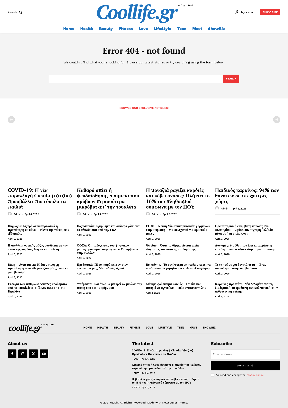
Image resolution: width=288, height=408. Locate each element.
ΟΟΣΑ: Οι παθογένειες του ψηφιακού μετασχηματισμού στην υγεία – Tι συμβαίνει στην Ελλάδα (107, 249)
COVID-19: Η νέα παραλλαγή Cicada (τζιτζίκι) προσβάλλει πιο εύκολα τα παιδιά (40, 198)
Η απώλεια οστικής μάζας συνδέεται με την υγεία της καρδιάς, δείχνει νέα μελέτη (38, 247)
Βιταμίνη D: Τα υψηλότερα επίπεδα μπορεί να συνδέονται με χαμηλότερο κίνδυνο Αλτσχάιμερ (178, 266)
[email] (245, 354)
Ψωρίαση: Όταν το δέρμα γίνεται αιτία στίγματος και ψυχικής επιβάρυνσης (172, 247)
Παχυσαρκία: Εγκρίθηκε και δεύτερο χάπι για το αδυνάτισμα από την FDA (108, 228)
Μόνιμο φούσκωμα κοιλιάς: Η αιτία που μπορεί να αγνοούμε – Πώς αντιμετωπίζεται (176, 286)
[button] (16, 12)
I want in (245, 365)
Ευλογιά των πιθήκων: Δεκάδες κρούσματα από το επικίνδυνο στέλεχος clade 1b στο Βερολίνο (37, 287)
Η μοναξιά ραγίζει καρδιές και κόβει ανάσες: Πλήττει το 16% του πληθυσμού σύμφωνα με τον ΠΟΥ (178, 198)
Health (136, 358)
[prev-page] (11, 119)
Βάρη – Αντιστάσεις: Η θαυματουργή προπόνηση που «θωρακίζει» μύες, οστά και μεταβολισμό (38, 268)
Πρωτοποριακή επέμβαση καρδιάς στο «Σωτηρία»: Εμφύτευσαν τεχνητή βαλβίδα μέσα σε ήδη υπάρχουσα (244, 229)
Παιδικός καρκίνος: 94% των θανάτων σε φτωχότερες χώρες (247, 195)
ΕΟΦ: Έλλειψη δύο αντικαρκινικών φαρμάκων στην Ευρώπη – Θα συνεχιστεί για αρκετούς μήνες (178, 229)
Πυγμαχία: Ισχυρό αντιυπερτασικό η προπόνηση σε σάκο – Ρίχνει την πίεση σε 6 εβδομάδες (38, 229)
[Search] (231, 79)
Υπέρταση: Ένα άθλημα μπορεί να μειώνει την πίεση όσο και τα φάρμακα (109, 286)
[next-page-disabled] (276, 119)
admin (17, 214)
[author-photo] (10, 214)
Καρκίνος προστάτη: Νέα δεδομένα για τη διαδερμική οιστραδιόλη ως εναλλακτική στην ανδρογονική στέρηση (246, 287)
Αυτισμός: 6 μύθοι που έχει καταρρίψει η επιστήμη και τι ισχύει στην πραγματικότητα (246, 247)
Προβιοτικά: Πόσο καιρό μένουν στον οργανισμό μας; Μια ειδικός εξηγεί (102, 266)
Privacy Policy (254, 374)
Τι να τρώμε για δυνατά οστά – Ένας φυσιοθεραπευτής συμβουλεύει (240, 266)
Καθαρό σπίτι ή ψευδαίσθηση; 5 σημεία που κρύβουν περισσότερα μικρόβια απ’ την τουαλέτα (108, 198)
